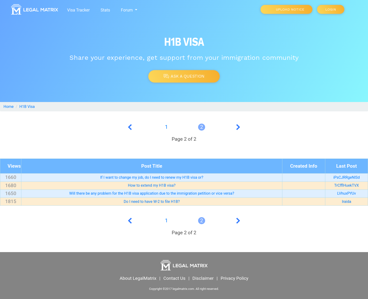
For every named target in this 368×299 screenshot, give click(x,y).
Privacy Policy (234, 278)
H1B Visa (27, 106)
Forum (127, 10)
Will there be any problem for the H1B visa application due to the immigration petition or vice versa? (151, 193)
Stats (105, 10)
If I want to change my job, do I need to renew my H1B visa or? (151, 177)
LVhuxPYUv (346, 193)
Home (9, 106)
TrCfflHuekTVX (346, 185)
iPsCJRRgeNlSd (346, 177)
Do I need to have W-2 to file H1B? (152, 201)
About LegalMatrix (138, 278)
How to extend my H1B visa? (152, 185)
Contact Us (174, 278)
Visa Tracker (78, 10)
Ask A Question (184, 76)
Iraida (346, 201)
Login (330, 9)
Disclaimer (203, 278)
